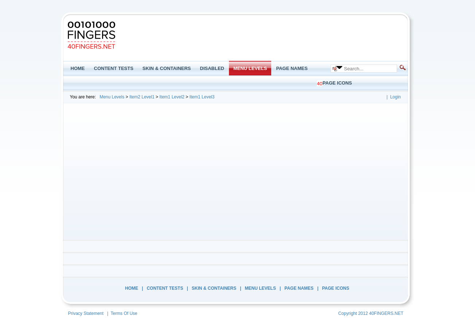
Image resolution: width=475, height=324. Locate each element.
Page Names (299, 288)
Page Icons (335, 288)
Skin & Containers (214, 288)
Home (131, 288)
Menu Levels (260, 288)
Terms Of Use (123, 313)
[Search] (367, 68)
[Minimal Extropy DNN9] (91, 35)
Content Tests (165, 288)
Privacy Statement (86, 313)
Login (395, 96)
